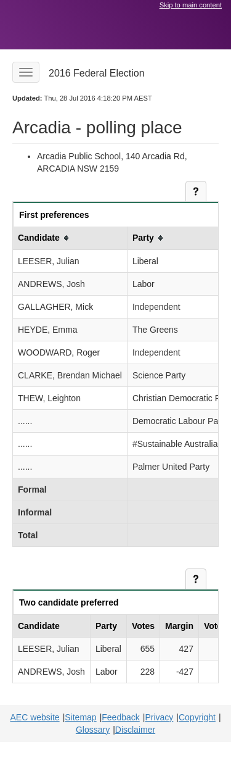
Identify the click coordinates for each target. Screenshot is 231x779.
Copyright (197, 717)
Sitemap (80, 717)
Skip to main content (191, 5)
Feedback (120, 717)
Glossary (93, 730)
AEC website (34, 717)
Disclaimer (135, 730)
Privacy (159, 717)
